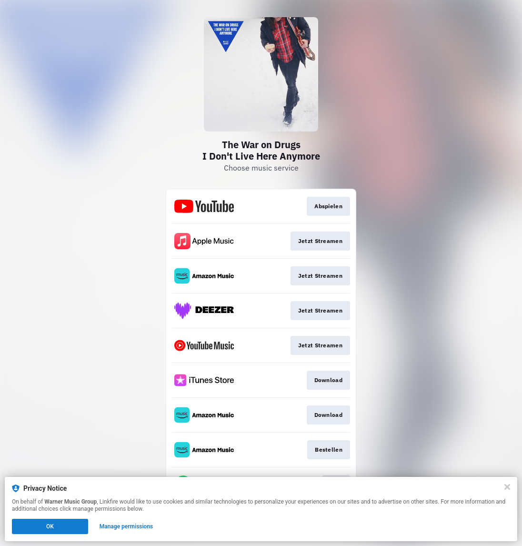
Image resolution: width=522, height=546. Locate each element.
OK (50, 526)
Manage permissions (126, 526)
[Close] (507, 487)
